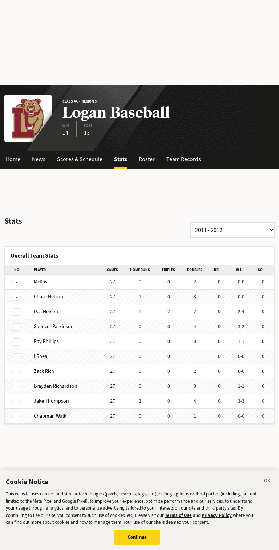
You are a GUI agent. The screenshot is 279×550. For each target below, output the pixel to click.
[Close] (267, 485)
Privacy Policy (217, 518)
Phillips (46, 341)
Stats (120, 159)
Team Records (183, 159)
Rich (44, 371)
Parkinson (54, 326)
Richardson (55, 386)
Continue (137, 540)
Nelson (48, 296)
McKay (41, 281)
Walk (50, 415)
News (38, 159)
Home (13, 159)
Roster (147, 159)
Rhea (40, 356)
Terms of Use (178, 518)
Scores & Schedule (79, 159)
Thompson (51, 401)
